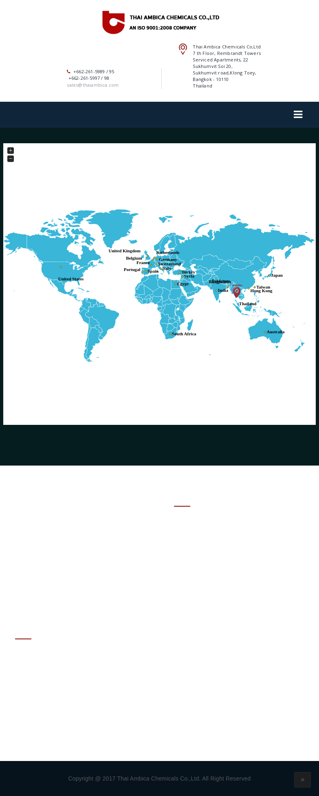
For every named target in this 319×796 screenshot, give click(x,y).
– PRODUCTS (192, 545)
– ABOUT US (191, 532)
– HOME (185, 520)
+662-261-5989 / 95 (56, 709)
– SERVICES (189, 557)
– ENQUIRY (189, 581)
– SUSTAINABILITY (199, 569)
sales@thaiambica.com (60, 689)
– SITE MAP (190, 593)
